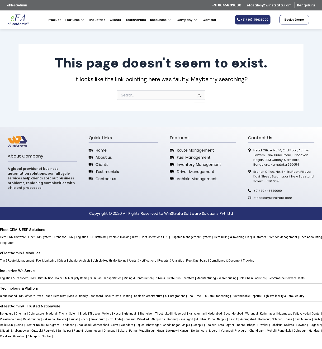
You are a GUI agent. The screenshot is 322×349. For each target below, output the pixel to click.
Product (55, 20)
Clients (115, 20)
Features (75, 20)
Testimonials (135, 20)
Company (185, 20)
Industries (97, 20)
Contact (207, 20)
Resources (159, 20)
